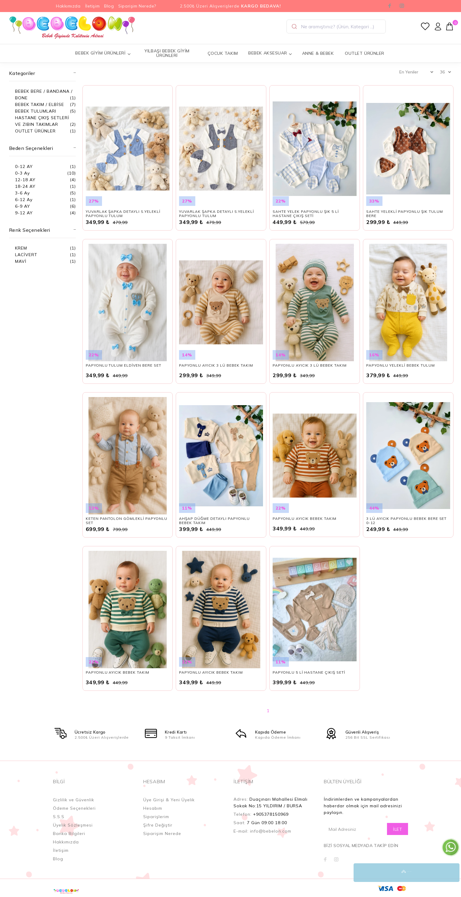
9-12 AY (24, 213)
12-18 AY (25, 179)
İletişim (92, 6)
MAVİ (20, 261)
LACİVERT (26, 254)
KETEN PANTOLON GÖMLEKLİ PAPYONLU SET (126, 520)
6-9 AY (22, 206)
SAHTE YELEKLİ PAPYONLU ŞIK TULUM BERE (404, 213)
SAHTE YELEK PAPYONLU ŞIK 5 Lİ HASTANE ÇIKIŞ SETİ (306, 213)
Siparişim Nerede (162, 833)
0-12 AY (24, 166)
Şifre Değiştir (157, 825)
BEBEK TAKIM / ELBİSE (39, 104)
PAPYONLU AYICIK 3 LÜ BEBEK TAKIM (216, 365)
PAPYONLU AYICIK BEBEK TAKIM (304, 518)
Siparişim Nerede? (137, 6)
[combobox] (336, 26)
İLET (397, 829)
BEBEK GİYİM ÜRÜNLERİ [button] (103, 53)
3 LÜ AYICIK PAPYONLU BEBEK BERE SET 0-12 (406, 520)
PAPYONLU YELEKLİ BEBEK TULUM (400, 365)
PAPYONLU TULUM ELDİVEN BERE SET (123, 365)
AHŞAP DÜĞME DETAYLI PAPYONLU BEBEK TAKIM (214, 520)
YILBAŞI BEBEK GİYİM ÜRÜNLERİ (167, 53)
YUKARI (450, 872)
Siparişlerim (156, 816)
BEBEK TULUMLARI (35, 111)
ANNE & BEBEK (318, 53)
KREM (21, 248)
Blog (109, 6)
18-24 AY (25, 186)
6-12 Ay (23, 199)
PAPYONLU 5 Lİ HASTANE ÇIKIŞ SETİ (309, 672)
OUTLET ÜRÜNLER (364, 53)
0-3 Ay (22, 173)
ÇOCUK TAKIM (223, 53)
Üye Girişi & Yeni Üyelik (169, 799)
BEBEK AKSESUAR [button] (270, 53)
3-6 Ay (22, 193)
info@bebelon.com (270, 831)
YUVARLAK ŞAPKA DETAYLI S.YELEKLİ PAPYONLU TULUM (123, 213)
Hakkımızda (68, 6)
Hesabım (152, 808)
